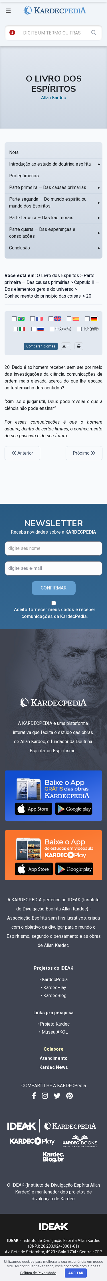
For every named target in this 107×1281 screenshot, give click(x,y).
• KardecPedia (53, 979)
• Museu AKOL (53, 1032)
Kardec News (53, 1067)
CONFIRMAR (53, 588)
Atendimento (54, 1058)
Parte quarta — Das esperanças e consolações (42, 233)
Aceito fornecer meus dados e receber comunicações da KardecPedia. (54, 613)
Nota (14, 152)
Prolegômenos (24, 175)
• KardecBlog (53, 995)
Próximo (84, 453)
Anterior (22, 453)
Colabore (54, 1049)
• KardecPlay (53, 987)
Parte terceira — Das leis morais (41, 217)
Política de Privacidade (38, 1273)
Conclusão (19, 248)
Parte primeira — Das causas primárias (47, 187)
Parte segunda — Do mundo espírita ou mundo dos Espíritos (47, 202)
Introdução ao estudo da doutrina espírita (50, 164)
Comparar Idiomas (40, 346)
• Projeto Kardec (53, 1024)
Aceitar (75, 1273)
